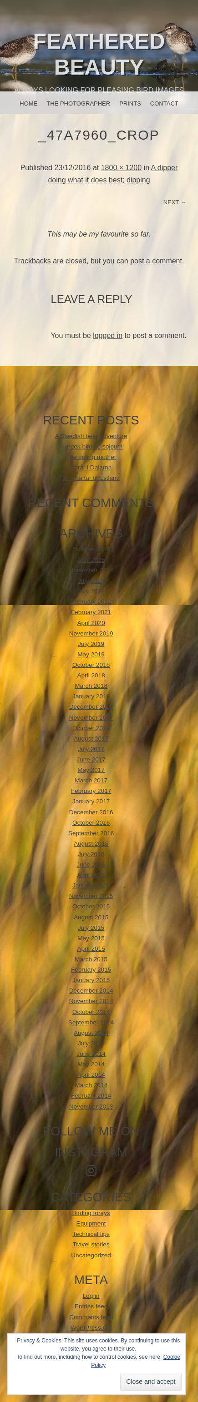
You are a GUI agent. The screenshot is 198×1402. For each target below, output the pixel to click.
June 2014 (91, 1053)
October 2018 (91, 664)
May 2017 (91, 770)
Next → (175, 202)
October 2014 (91, 1012)
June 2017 (91, 759)
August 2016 (91, 843)
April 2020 (91, 623)
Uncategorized (91, 1255)
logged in (107, 335)
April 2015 (91, 948)
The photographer (78, 103)
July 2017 (91, 749)
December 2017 (91, 706)
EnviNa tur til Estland (91, 477)
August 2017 (91, 738)
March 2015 (91, 959)
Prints (130, 103)
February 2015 (91, 969)
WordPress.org (91, 1327)
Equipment (91, 1223)
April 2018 (91, 675)
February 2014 (91, 1095)
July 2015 (91, 927)
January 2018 (91, 696)
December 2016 (91, 812)
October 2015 (91, 906)
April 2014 (91, 1074)
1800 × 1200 (121, 167)
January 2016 (91, 885)
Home (28, 103)
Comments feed (91, 1317)
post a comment (156, 261)
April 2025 (91, 559)
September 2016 (91, 833)
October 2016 (91, 822)
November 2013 (91, 1106)
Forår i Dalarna (91, 467)
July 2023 (91, 580)
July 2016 (91, 854)
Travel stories (91, 1244)
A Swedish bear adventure (91, 436)
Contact (164, 103)
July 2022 (91, 591)
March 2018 (91, 685)
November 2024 (91, 570)
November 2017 (91, 717)
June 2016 (91, 864)
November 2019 (91, 633)
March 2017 (91, 780)
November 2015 (91, 896)
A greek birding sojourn (91, 446)
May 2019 (91, 654)
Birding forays (91, 1213)
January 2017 (91, 801)
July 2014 (91, 1043)
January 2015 (91, 980)
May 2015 (91, 938)
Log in (91, 1295)
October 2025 (91, 549)
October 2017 (91, 728)
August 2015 (91, 917)
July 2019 (91, 643)
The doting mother (91, 457)
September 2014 (91, 1022)
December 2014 (91, 990)
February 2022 (91, 601)
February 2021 (91, 612)
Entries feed (91, 1306)
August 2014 (91, 1032)
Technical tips (91, 1234)
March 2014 (91, 1085)
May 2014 (91, 1064)
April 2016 (91, 875)
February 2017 (91, 790)
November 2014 (91, 1001)
